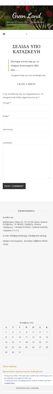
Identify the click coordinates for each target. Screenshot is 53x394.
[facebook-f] (20, 2)
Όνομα (7, 102)
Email (6, 116)
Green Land (26, 15)
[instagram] (25, 2)
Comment (7, 142)
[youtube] (33, 2)
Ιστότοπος (8, 129)
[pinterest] (28, 2)
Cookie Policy (9, 383)
